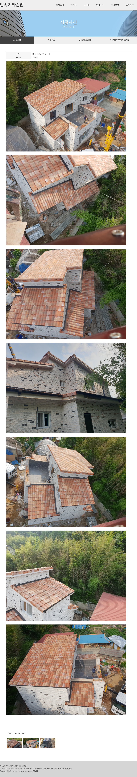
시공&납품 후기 (85, 40)
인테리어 (100, 5)
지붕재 (74, 5)
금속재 (86, 5)
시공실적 (115, 5)
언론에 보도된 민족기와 (120, 40)
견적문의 (51, 40)
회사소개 (60, 5)
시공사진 (17, 40)
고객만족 (130, 5)
